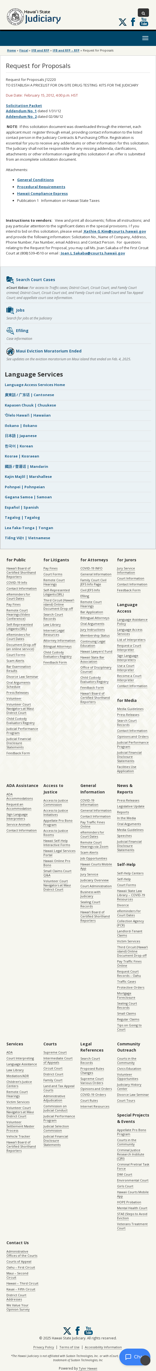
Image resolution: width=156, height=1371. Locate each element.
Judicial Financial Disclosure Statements (18, 743)
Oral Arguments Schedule (18, 684)
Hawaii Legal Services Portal (59, 853)
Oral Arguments (92, 624)
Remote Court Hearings (54, 582)
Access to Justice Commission (55, 802)
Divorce (123, 905)
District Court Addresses (16, 1297)
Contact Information (21, 588)
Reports (123, 812)
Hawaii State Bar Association (92, 659)
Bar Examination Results (18, 668)
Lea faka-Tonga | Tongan (29, 527)
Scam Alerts (15, 660)
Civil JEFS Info (90, 590)
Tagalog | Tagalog (22, 517)
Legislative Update (131, 806)
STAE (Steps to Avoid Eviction (132, 1216)
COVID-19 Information (89, 802)
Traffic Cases (126, 981)
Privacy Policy (43, 1347)
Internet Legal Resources (53, 632)
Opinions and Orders (132, 736)
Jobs (15, 310)
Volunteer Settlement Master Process (20, 1126)
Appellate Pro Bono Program (58, 822)
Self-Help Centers (130, 873)
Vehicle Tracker (18, 1136)
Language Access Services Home (35, 384)
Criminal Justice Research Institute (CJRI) (130, 1154)
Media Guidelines (130, 709)
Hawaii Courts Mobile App (96, 866)
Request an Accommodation (18, 806)
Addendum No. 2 (21, 116)
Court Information (130, 578)
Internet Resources (94, 1106)
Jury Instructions (92, 629)
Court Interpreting (20, 1058)
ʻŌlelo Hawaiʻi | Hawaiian (28, 415)
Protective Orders (130, 987)
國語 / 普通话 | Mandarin (26, 466)
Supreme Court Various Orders (92, 1080)
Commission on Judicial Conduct (55, 1108)
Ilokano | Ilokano (21, 425)
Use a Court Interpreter (125, 668)
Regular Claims (128, 1019)
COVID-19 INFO (91, 568)
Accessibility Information (103, 1347)
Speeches (124, 835)
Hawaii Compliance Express (42, 193)
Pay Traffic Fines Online (92, 824)
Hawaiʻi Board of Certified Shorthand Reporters (21, 572)
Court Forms (15, 655)
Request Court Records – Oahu (129, 973)
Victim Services (128, 941)
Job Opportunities (93, 858)
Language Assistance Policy (132, 621)
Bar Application (91, 612)
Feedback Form (18, 753)
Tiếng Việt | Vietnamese (27, 537)
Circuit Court (52, 1068)
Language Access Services (129, 631)
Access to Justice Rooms (55, 832)
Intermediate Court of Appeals (58, 1060)
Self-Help (124, 879)
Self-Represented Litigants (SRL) (19, 626)
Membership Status (95, 635)
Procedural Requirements (41, 186)
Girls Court (125, 1186)
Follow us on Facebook (133, 22)
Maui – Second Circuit (17, 1275)
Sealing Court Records (90, 904)
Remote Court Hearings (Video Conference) (18, 614)
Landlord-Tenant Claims (129, 933)
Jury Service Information (126, 570)
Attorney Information (59, 640)
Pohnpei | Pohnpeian (25, 486)
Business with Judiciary (90, 894)
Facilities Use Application (126, 769)
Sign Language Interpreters (127, 657)
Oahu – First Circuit (20, 1267)
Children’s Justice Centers (19, 1084)
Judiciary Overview (94, 880)
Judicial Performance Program (22, 731)
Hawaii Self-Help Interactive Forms (56, 843)
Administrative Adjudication (54, 1098)
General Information (95, 574)
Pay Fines (13, 604)
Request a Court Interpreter (129, 647)
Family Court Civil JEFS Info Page (93, 582)
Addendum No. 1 (21, 110)
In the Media (126, 818)
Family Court (52, 1080)
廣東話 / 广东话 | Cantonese (29, 394)
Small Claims (126, 1013)
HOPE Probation (129, 1202)
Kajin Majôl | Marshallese (28, 476)
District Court (53, 1074)
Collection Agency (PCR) (130, 923)
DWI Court (124, 1174)
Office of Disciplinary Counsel (95, 669)
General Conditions (35, 179)
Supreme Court (55, 1052)
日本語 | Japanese (21, 435)
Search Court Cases (30, 280)
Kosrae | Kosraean (22, 456)
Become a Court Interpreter (129, 678)
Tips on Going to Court (129, 1027)
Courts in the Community (126, 1060)
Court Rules (89, 1100)
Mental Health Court (132, 1208)
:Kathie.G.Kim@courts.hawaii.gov (114, 231)
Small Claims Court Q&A (57, 873)
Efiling (17, 331)
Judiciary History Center (129, 1086)
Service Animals (18, 824)
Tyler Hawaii (88, 1368)
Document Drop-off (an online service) (21, 647)
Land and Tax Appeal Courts (58, 1088)
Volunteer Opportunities (127, 1076)
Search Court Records (53, 616)
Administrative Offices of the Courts (21, 1253)
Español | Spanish (22, 507)
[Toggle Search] (143, 12)
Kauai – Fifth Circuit (20, 1289)
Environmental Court (132, 1180)
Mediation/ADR (17, 1076)
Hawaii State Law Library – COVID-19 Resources (131, 895)
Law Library (52, 624)
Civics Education (129, 1068)
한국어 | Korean (19, 446)
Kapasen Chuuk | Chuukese (30, 405)
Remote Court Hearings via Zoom (94, 844)
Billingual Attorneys (94, 618)
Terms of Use (69, 1347)
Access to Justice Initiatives (55, 812)
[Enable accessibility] (145, 1360)
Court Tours (126, 1100)
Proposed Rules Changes (92, 1070)
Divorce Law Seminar (22, 676)
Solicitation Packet (24, 105)
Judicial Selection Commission (56, 1128)
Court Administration (96, 886)
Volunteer (14, 698)
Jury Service (89, 874)
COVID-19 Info (16, 582)
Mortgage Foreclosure (126, 995)
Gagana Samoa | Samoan (28, 496)
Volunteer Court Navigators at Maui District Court (20, 708)
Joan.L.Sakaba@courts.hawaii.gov (93, 253)
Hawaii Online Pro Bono (56, 863)
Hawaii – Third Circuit (22, 1283)
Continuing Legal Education (92, 643)
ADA (9, 1052)
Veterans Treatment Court (132, 1226)
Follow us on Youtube (144, 22)
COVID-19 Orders (93, 1094)
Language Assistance (21, 1064)
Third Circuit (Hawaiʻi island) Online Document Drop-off (58, 604)
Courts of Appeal (18, 1261)
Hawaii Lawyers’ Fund (96, 651)
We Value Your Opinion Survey (18, 1307)
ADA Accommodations (19, 796)
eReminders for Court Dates (18, 596)
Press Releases (17, 692)
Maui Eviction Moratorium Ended (44, 351)
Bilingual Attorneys (57, 646)
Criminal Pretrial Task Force (133, 1166)
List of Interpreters (131, 639)
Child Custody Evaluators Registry (20, 720)
